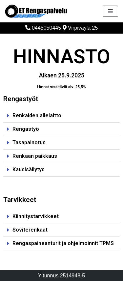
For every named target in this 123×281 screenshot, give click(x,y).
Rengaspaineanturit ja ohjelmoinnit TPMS (63, 243)
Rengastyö (25, 129)
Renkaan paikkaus (34, 156)
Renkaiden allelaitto (36, 115)
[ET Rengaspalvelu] (36, 11)
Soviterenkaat (30, 230)
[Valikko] (110, 11)
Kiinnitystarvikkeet (35, 216)
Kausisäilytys (28, 169)
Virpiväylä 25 (80, 28)
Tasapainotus (29, 142)
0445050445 (43, 28)
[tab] (61, 116)
